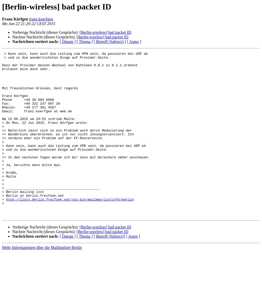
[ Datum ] (67, 41)
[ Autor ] (134, 41)
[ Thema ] (85, 41)
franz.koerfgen (41, 19)
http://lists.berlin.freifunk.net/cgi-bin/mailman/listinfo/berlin (70, 229)
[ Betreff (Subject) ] (110, 41)
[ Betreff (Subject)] (109, 269)
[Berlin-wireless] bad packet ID (105, 32)
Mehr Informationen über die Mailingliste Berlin (42, 280)
